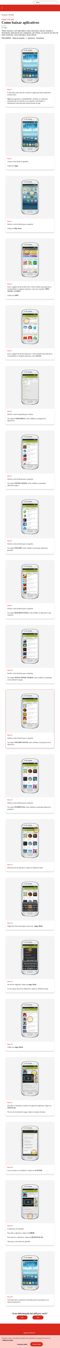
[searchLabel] (45, 2)
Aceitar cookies (36, 1344)
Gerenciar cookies (22, 1344)
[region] (30, 1341)
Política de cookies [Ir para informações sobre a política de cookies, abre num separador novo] (8, 1340)
